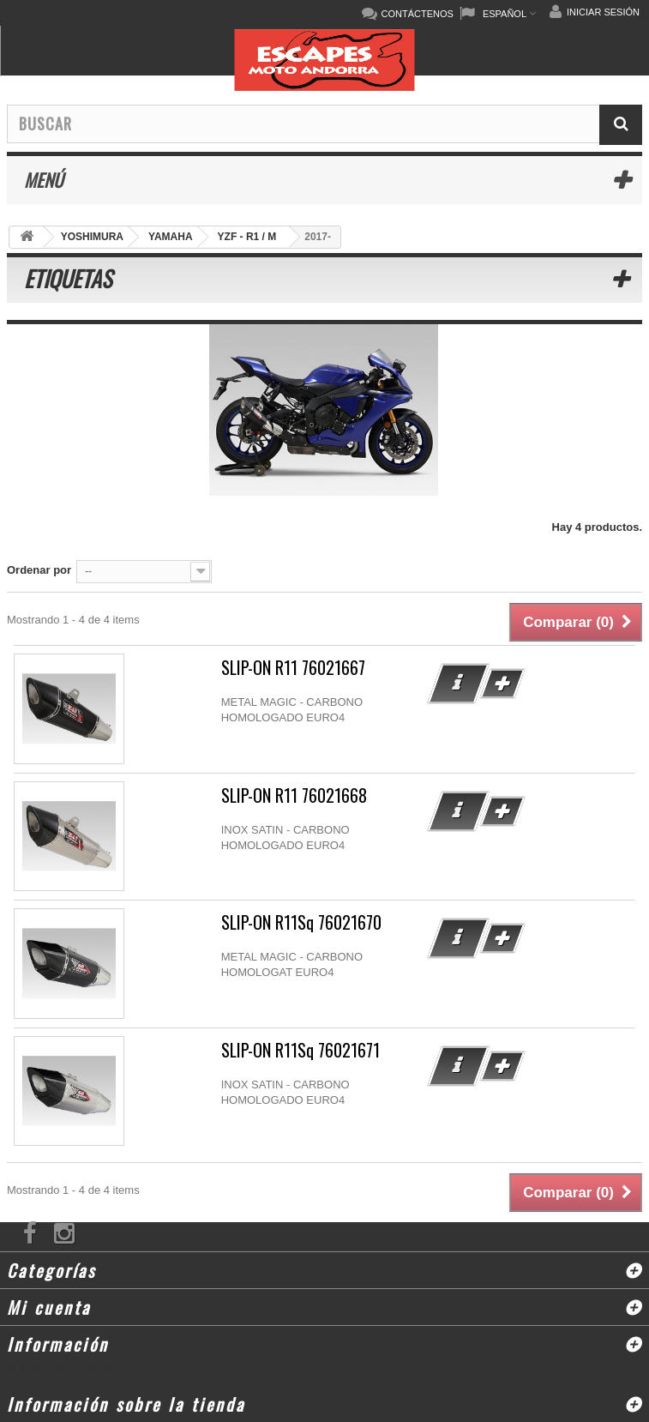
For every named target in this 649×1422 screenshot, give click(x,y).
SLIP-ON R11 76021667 (293, 668)
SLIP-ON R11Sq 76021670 (301, 922)
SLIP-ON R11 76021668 (294, 795)
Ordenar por (39, 569)
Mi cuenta (49, 1307)
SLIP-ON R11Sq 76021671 (300, 1050)
